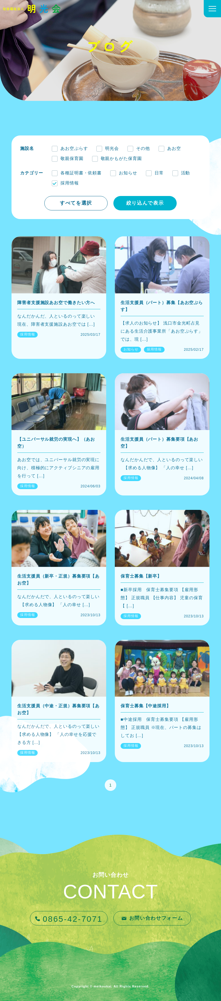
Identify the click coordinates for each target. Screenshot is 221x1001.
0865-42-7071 (73, 919)
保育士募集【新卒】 (141, 576)
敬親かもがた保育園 (121, 158)
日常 (159, 172)
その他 (143, 148)
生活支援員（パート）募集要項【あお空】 (159, 442)
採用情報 (69, 182)
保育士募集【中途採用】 (146, 705)
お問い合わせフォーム (156, 918)
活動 (185, 172)
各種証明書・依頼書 (81, 172)
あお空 (174, 148)
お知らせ (128, 172)
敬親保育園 (71, 158)
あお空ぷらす (74, 148)
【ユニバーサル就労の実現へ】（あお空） (56, 442)
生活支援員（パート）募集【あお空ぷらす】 (162, 306)
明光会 (112, 148)
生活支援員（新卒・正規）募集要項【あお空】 (58, 579)
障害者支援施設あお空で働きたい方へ (56, 302)
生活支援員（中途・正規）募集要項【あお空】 (58, 709)
